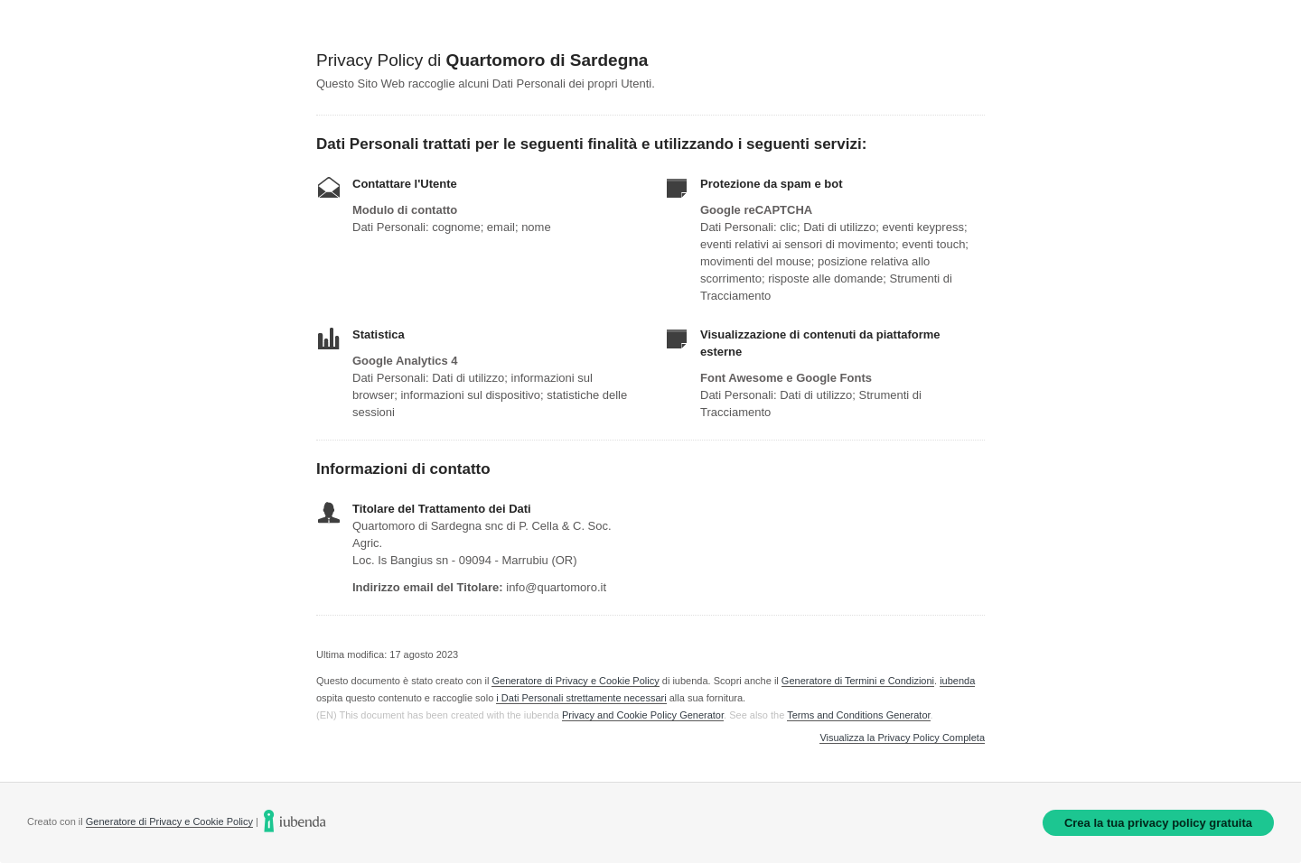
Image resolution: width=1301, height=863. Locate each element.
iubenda (957, 680)
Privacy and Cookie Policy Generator (643, 715)
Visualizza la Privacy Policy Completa (902, 738)
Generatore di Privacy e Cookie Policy (575, 680)
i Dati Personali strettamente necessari (581, 697)
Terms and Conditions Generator (858, 715)
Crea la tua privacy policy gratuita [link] (1158, 823)
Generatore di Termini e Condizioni (858, 680)
